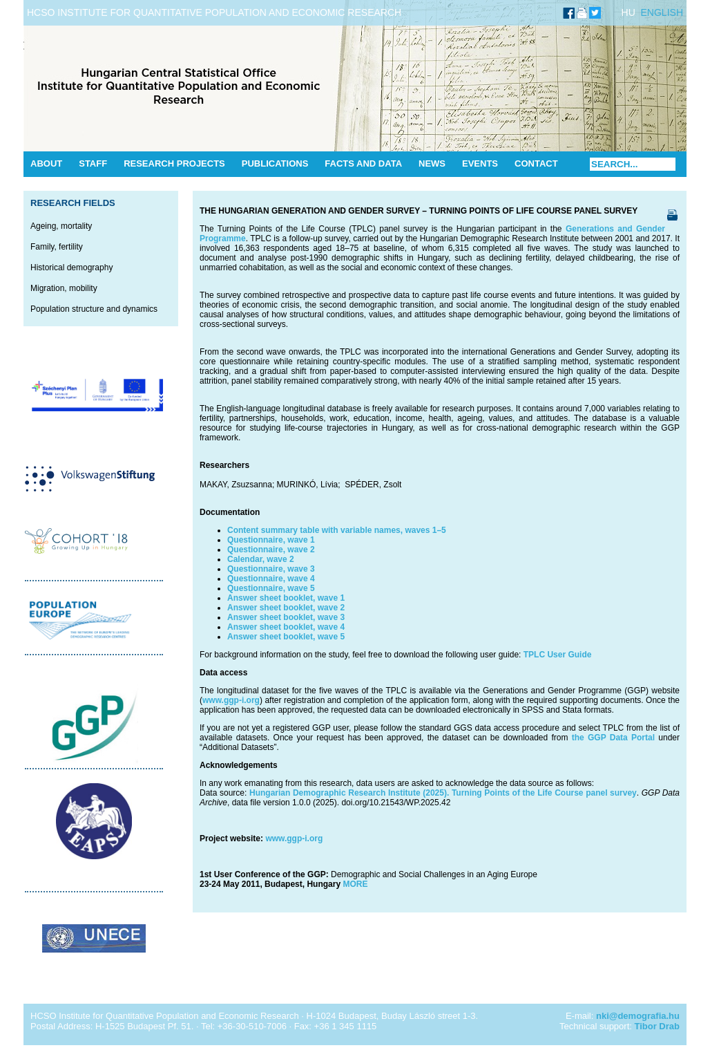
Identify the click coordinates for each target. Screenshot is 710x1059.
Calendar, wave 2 (260, 559)
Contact (536, 163)
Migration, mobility (63, 288)
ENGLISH (662, 12)
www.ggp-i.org (231, 700)
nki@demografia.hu (638, 1016)
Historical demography (71, 267)
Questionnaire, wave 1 (271, 540)
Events (480, 163)
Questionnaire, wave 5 (271, 588)
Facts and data (363, 163)
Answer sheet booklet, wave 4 (286, 627)
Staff (93, 163)
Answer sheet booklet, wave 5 (286, 636)
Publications (275, 163)
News (432, 163)
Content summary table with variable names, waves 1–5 (336, 530)
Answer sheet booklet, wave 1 (286, 598)
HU (628, 12)
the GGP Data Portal (613, 737)
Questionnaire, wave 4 (271, 578)
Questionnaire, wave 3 (271, 569)
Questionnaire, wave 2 (271, 549)
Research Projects (174, 163)
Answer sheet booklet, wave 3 (286, 617)
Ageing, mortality (61, 226)
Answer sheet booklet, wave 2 (286, 607)
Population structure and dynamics (93, 309)
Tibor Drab (657, 1026)
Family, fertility (56, 247)
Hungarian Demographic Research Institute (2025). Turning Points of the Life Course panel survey (441, 793)
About (46, 163)
